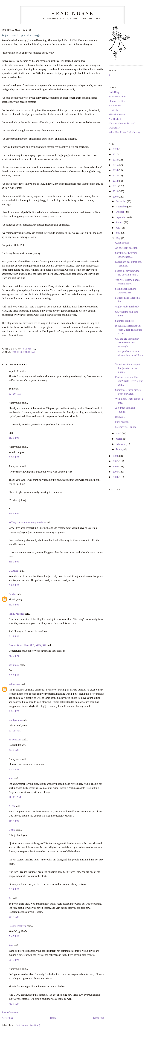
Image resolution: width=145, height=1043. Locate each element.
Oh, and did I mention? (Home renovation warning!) (127, 342)
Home (53, 1018)
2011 (115, 186)
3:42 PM (14, 513)
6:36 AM (14, 769)
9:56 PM (14, 711)
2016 (116, 159)
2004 (116, 477)
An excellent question (126, 247)
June (118, 233)
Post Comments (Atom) (28, 1025)
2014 (116, 170)
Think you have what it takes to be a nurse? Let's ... (129, 355)
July (118, 227)
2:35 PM (14, 437)
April (119, 433)
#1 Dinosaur (15, 739)
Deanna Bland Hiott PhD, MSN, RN (27, 645)
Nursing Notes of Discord (122, 123)
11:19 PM (15, 730)
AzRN (12, 806)
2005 (116, 471)
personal (29, 352)
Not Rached (115, 119)
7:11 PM (14, 655)
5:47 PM (14, 820)
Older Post (98, 1018)
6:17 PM (14, 636)
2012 (116, 180)
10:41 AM (15, 797)
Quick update (122, 242)
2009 (116, 196)
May (118, 238)
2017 (116, 154)
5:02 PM (14, 585)
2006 (116, 466)
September (122, 217)
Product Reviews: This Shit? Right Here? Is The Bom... (129, 381)
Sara (11, 945)
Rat (10, 898)
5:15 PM (14, 960)
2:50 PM (14, 457)
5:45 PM (14, 936)
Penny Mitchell (16, 613)
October (120, 211)
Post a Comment (10, 1012)
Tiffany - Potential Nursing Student (27, 522)
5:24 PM (14, 604)
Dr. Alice (13, 570)
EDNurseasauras (117, 96)
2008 (116, 456)
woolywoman (16, 720)
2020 (116, 149)
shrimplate (14, 665)
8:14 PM (14, 889)
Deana (12, 829)
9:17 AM (14, 917)
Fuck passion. (122, 422)
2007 (116, 461)
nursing (17, 352)
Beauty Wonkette (17, 926)
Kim (11, 778)
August (120, 222)
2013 (116, 175)
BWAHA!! (120, 416)
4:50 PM (14, 561)
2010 (116, 191)
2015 (116, 165)
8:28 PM (14, 675)
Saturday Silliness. (124, 320)
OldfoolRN (114, 127)
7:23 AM (14, 1004)
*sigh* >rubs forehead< (127, 306)
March (119, 438)
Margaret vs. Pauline (125, 427)
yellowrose (14, 684)
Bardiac (13, 594)
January (120, 449)
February (121, 444)
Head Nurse (72, 13)
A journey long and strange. (21, 35)
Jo (110, 75)
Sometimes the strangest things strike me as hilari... (127, 368)
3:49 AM (14, 750)
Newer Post (7, 1018)
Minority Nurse (117, 114)
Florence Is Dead (117, 101)
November (121, 206)
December (121, 201)
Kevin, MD (114, 110)
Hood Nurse (115, 105)
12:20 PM (15, 393)
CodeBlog (114, 92)
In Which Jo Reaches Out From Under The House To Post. (128, 329)
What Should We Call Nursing (124, 132)
